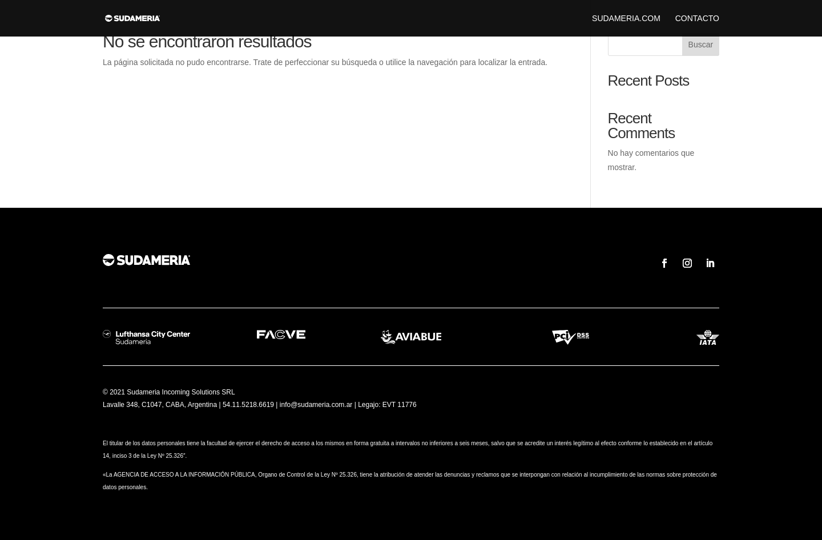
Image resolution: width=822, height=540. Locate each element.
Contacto (697, 18)
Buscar (701, 44)
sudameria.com (626, 18)
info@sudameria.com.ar (316, 405)
